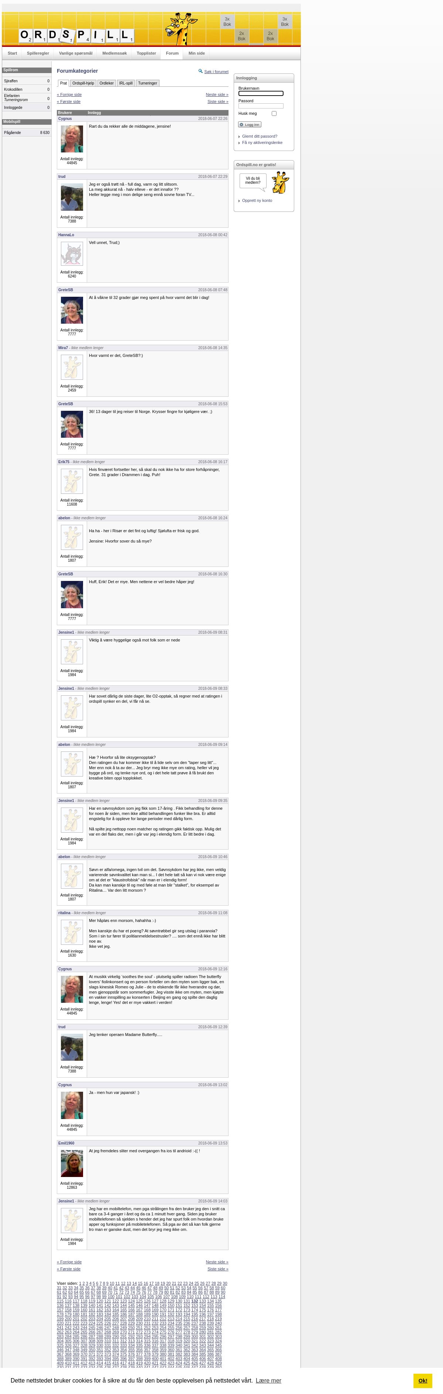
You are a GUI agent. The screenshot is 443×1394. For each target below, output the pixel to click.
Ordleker (107, 83)
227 (115, 1323)
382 (178, 1354)
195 (194, 1314)
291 (123, 1336)
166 (131, 1310)
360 (171, 1349)
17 (151, 1283)
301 (202, 1336)
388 (60, 1358)
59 (217, 1287)
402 (171, 1358)
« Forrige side (69, 94)
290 (115, 1336)
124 (131, 1301)
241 (60, 1327)
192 (171, 1314)
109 (182, 1296)
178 (60, 1314)
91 (59, 1296)
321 (194, 1341)
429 (218, 1363)
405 (194, 1358)
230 (139, 1323)
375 (123, 1354)
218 (210, 1318)
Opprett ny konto (257, 200)
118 (83, 1301)
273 (147, 1332)
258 (194, 1327)
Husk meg (247, 113)
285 (76, 1336)
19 (163, 1283)
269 (115, 1332)
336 (147, 1345)
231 (147, 1323)
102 (127, 1296)
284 (68, 1336)
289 (107, 1336)
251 (139, 1327)
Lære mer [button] (268, 1380)
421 (155, 1363)
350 (92, 1349)
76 (144, 1292)
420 (147, 1363)
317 (162, 1341)
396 (123, 1358)
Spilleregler (38, 53)
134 (210, 1301)
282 (218, 1332)
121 (107, 1301)
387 (218, 1354)
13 (129, 1283)
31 (59, 1287)
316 (155, 1341)
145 (131, 1305)
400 (155, 1358)
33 (70, 1287)
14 (134, 1283)
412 (83, 1363)
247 (107, 1327)
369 (76, 1354)
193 (178, 1314)
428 (210, 1363)
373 (107, 1354)
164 (115, 1310)
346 (60, 1349)
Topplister (146, 53)
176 (210, 1310)
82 (178, 1292)
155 (210, 1305)
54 (189, 1287)
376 (131, 1354)
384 (194, 1354)
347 (68, 1349)
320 (186, 1341)
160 (83, 1310)
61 (59, 1292)
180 (76, 1314)
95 (81, 1296)
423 (171, 1363)
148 (155, 1305)
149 (162, 1305)
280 (202, 1332)
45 (138, 1287)
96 (87, 1296)
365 (210, 1349)
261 (218, 1327)
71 (115, 1292)
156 (218, 1305)
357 (147, 1349)
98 (98, 1296)
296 (162, 1336)
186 (123, 1314)
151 (178, 1305)
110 (190, 1296)
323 (210, 1341)
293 (139, 1336)
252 (147, 1327)
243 (76, 1327)
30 (225, 1283)
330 (99, 1345)
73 (127, 1292)
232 (155, 1323)
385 (202, 1354)
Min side (197, 53)
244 (83, 1327)
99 (104, 1296)
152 (186, 1305)
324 (218, 1341)
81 (172, 1292)
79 (161, 1292)
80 (166, 1292)
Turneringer (147, 83)
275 (162, 1332)
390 (76, 1358)
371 (92, 1354)
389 (68, 1358)
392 (92, 1358)
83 (183, 1292)
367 (60, 1354)
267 (99, 1332)
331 (107, 1345)
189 (147, 1314)
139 (83, 1305)
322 (202, 1341)
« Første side (68, 101)
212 (162, 1318)
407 (210, 1358)
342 (194, 1345)
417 (123, 1363)
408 (218, 1358)
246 (99, 1327)
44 (132, 1287)
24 (191, 1283)
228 (123, 1323)
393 (99, 1358)
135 (218, 1301)
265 (83, 1332)
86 (200, 1292)
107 (166, 1296)
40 (110, 1287)
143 (115, 1305)
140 (92, 1305)
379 (155, 1354)
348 (76, 1349)
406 (202, 1358)
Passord (245, 101)
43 (127, 1287)
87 (206, 1292)
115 (60, 1301)
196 (202, 1314)
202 (83, 1318)
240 (218, 1323)
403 (178, 1358)
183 (99, 1314)
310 (107, 1341)
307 (83, 1341)
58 (211, 1287)
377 (139, 1354)
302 (210, 1336)
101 (119, 1296)
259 (202, 1327)
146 (139, 1305)
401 (162, 1358)
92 (64, 1296)
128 (162, 1301)
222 (76, 1323)
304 (60, 1341)
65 (81, 1292)
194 (186, 1314)
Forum (172, 53)
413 (92, 1363)
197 (210, 1314)
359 (162, 1349)
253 (155, 1327)
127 (155, 1301)
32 (64, 1287)
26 (202, 1283)
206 (115, 1318)
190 (155, 1314)
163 (107, 1310)
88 (211, 1292)
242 (68, 1327)
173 (186, 1310)
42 (121, 1287)
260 (210, 1327)
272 (139, 1332)
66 (87, 1292)
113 (213, 1296)
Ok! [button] (423, 1381)
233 (162, 1323)
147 (147, 1305)
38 (98, 1287)
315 (147, 1341)
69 (104, 1292)
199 (60, 1318)
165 (123, 1310)
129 (171, 1301)
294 (147, 1336)
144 (123, 1305)
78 (155, 1292)
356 (139, 1349)
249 (123, 1327)
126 (147, 1301)
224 (92, 1323)
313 (131, 1341)
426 (194, 1363)
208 (131, 1318)
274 (155, 1332)
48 (155, 1287)
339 (171, 1345)
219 (218, 1318)
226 (107, 1323)
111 (198, 1296)
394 (107, 1358)
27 (208, 1283)
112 (206, 1296)
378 (147, 1354)
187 (131, 1314)
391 (83, 1358)
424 (178, 1363)
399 (147, 1358)
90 (223, 1292)
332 (115, 1345)
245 (92, 1327)
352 (107, 1349)
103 (134, 1296)
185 (115, 1314)
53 (183, 1287)
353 (115, 1349)
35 (81, 1287)
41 (115, 1287)
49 (161, 1287)
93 (70, 1296)
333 (123, 1345)
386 (210, 1354)
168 (147, 1310)
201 (76, 1318)
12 (123, 1283)
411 (76, 1363)
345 (218, 1345)
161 (92, 1310)
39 (104, 1287)
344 (210, 1345)
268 (107, 1332)
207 (123, 1318)
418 (131, 1363)
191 (162, 1314)
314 (139, 1341)
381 (171, 1354)
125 (139, 1301)
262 (60, 1332)
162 (99, 1310)
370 (83, 1354)
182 (92, 1314)
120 (99, 1301)
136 (60, 1305)
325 (60, 1345)
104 (143, 1296)
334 (131, 1345)
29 (219, 1283)
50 (166, 1287)
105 (150, 1296)
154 (202, 1305)
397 (131, 1358)
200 (68, 1318)
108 (174, 1296)
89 (217, 1292)
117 (76, 1301)
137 (68, 1305)
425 (186, 1363)
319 (178, 1341)
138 (76, 1305)
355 (131, 1349)
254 (162, 1327)
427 (202, 1363)
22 (180, 1283)
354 (123, 1349)
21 (174, 1283)
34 (76, 1287)
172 (178, 1310)
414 (99, 1363)
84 (189, 1292)
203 (92, 1318)
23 (185, 1283)
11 (117, 1283)
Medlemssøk (114, 53)
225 (99, 1323)
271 (131, 1332)
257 (186, 1327)
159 (76, 1310)
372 (99, 1354)
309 (99, 1341)
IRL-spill (126, 83)
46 (144, 1287)
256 (178, 1327)
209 (139, 1318)
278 (186, 1332)
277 (178, 1332)
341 (186, 1345)
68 (98, 1292)
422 (162, 1363)
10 (112, 1283)
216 (194, 1318)
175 (202, 1310)
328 (83, 1345)
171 (171, 1310)
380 (162, 1354)
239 (210, 1323)
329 (92, 1345)
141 (99, 1305)
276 (171, 1332)
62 (64, 1292)
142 (107, 1305)
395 (115, 1358)
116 (68, 1301)
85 (195, 1292)
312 (123, 1341)
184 (107, 1314)
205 (107, 1318)
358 (155, 1349)
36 (87, 1287)
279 (194, 1332)
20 (168, 1283)
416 (115, 1363)
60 (223, 1287)
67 (93, 1292)
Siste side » (218, 101)
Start (12, 53)
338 (162, 1345)
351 (99, 1349)
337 (155, 1345)
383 (186, 1354)
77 (149, 1292)
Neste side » (217, 94)
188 (139, 1314)
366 (218, 1349)
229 (131, 1323)
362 (186, 1349)
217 (202, 1318)
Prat (63, 83)
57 (206, 1287)
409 (60, 1363)
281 (210, 1332)
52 (178, 1287)
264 (76, 1332)
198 (218, 1314)
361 (178, 1349)
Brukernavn (248, 88)
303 (218, 1336)
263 (68, 1332)
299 (186, 1336)
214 (178, 1318)
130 (178, 1301)
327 (76, 1345)
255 (171, 1327)
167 (139, 1310)
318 (171, 1341)
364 (202, 1349)
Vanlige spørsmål (75, 53)
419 (139, 1363)
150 (171, 1305)
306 (76, 1341)
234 (171, 1323)
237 (194, 1323)
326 (68, 1345)
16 (146, 1283)
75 (138, 1292)
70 (110, 1292)
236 (186, 1323)
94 (76, 1296)
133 (202, 1301)
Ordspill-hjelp (83, 83)
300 (194, 1336)
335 (139, 1345)
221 (68, 1323)
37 (93, 1287)
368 (68, 1354)
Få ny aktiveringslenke (262, 142)
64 (76, 1292)
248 (115, 1327)
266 (92, 1332)
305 (68, 1341)
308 (92, 1341)
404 (186, 1358)
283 (60, 1336)
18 (157, 1283)
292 (131, 1336)
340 (178, 1345)
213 (171, 1318)
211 (155, 1318)
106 (158, 1296)
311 (115, 1341)
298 (178, 1336)
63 (70, 1292)
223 (83, 1323)
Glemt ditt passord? (259, 136)
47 (149, 1287)
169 (155, 1310)
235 (178, 1323)
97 (93, 1296)
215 (186, 1318)
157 (60, 1310)
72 (121, 1292)
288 (99, 1336)
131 (186, 1301)
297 (171, 1336)
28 (214, 1283)
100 (111, 1296)
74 (132, 1292)
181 (83, 1314)
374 (115, 1354)
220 (60, 1323)
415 (107, 1363)
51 (172, 1287)
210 (147, 1318)
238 (202, 1323)
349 (83, 1349)
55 (195, 1287)
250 (131, 1327)
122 (115, 1301)
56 (200, 1287)
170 (162, 1310)
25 (197, 1283)
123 (123, 1301)
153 (194, 1305)
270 (123, 1332)
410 (68, 1363)
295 (155, 1336)
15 (140, 1283)
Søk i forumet (217, 71)
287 (92, 1336)
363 (194, 1349)
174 (194, 1310)
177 (218, 1310)
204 (99, 1318)
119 (92, 1301)
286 (83, 1336)
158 (68, 1310)
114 (222, 1296)
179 (68, 1314)
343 (202, 1345)
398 (139, 1358)
